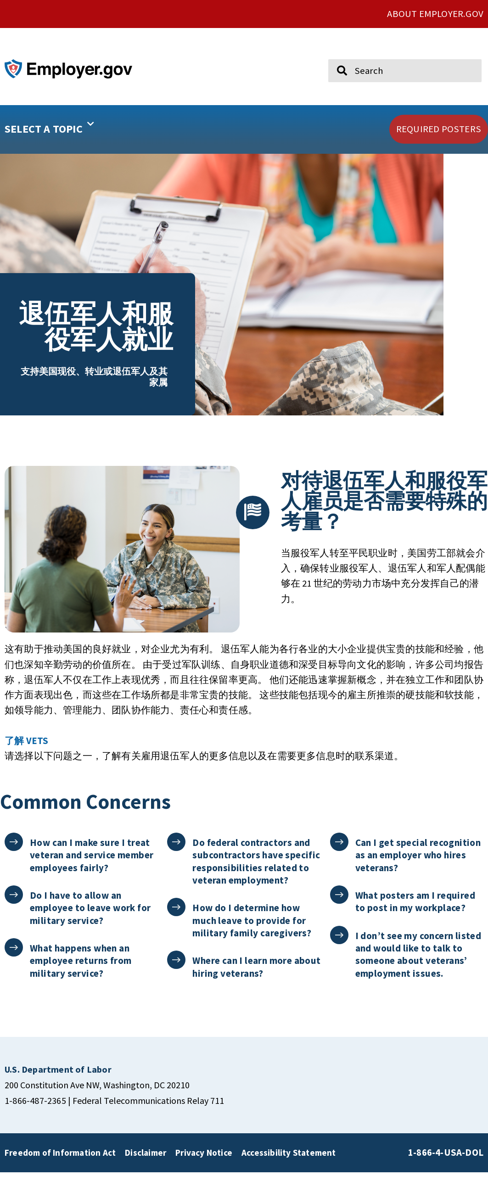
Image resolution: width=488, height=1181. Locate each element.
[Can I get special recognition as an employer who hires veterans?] (339, 850)
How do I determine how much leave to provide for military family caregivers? (252, 929)
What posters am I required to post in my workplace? (416, 910)
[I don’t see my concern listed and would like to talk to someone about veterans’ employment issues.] (339, 943)
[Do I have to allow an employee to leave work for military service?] (14, 903)
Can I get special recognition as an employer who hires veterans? (419, 864)
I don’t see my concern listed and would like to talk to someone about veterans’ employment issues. (419, 963)
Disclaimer (145, 1161)
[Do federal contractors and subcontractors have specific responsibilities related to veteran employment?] (176, 850)
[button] (73, 129)
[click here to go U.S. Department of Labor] (58, 1078)
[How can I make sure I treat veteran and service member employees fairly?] (14, 850)
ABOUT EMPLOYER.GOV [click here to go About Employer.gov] (435, 14)
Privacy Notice (203, 1161)
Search (335, 55)
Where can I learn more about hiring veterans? (242, 975)
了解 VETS (26, 750)
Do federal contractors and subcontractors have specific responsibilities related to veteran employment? (256, 870)
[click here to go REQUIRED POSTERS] (438, 129)
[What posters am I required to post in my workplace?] (339, 903)
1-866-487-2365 (35, 1109)
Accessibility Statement (288, 1161)
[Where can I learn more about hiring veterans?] (176, 968)
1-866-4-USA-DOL (445, 1161)
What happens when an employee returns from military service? (81, 969)
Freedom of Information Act (60, 1161)
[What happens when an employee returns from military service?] (14, 956)
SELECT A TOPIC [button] (49, 126)
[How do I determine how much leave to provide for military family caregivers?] (176, 916)
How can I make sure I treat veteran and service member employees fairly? (92, 864)
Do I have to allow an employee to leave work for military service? (90, 916)
